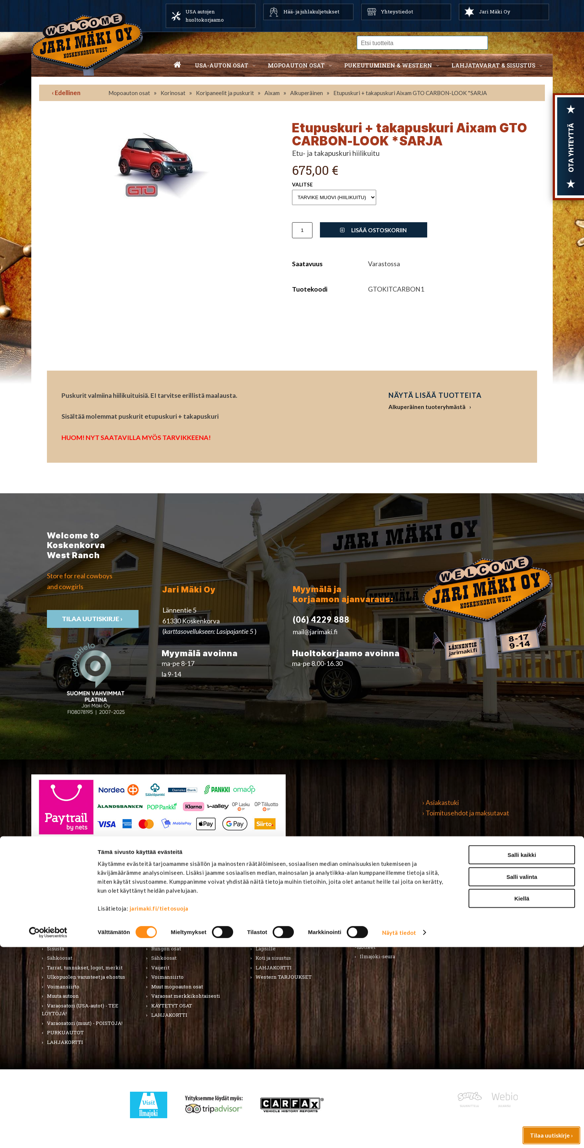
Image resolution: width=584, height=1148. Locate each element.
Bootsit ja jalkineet (278, 919)
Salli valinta (522, 1078)
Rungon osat (166, 948)
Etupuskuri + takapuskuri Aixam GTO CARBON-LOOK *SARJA (410, 92)
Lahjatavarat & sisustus (493, 65)
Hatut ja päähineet (277, 910)
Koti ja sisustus (273, 957)
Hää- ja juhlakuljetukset (311, 11)
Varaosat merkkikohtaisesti (185, 996)
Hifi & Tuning (167, 919)
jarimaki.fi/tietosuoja (159, 1109)
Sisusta (55, 948)
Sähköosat (59, 957)
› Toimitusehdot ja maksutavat (465, 813)
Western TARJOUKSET (284, 977)
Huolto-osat (165, 900)
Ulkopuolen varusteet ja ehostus (86, 977)
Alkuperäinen (306, 92)
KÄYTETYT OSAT (171, 1005)
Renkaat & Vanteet (173, 938)
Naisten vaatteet (276, 900)
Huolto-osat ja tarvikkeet (77, 910)
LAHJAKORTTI (169, 1015)
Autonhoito (60, 900)
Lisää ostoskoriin (373, 230)
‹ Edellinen (66, 93)
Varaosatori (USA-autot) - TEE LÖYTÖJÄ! (80, 1009)
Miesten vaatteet (276, 891)
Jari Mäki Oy (494, 11)
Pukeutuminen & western (388, 65)
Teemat (369, 919)
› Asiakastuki (440, 802)
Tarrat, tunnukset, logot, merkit (85, 967)
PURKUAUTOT (65, 1032)
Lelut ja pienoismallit (386, 900)
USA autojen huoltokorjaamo (204, 15)
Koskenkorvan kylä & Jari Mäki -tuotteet (396, 942)
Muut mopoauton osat (177, 986)
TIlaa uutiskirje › (93, 619)
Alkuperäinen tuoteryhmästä (427, 406)
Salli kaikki (522, 1056)
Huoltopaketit (168, 910)
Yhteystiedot (397, 11)
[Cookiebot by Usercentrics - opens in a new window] (48, 1133)
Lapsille (266, 948)
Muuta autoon (63, 996)
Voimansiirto (63, 986)
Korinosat (173, 92)
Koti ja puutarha (378, 891)
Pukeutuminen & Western (281, 875)
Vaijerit (160, 967)
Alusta (54, 891)
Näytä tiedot (399, 1133)
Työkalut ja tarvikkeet (386, 910)
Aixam (272, 92)
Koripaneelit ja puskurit (225, 92)
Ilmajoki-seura (377, 956)
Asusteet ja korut (276, 929)
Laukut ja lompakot (278, 938)
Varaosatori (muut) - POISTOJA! (85, 1023)
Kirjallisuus (60, 919)
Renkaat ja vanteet (69, 938)
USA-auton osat (221, 65)
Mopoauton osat (296, 65)
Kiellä (521, 1099)
